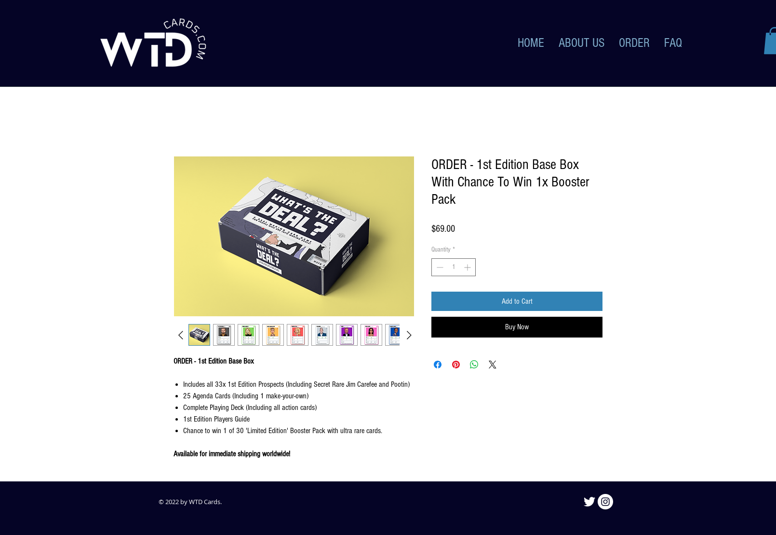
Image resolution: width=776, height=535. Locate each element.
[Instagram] (605, 501)
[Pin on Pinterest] (456, 364)
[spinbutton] (453, 267)
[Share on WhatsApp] (474, 364)
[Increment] (468, 267)
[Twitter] (589, 501)
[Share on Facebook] (437, 364)
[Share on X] (492, 364)
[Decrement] (439, 267)
